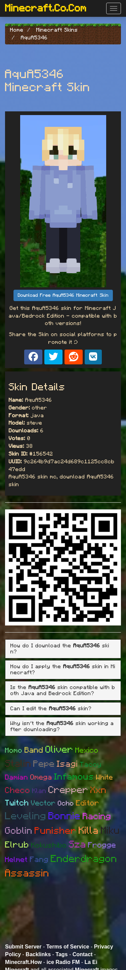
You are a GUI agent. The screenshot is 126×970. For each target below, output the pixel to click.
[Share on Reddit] (74, 357)
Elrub (17, 844)
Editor (87, 803)
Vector (43, 803)
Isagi (67, 764)
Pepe (44, 763)
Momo (14, 750)
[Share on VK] (93, 357)
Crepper (68, 790)
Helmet (16, 859)
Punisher (56, 831)
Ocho (66, 803)
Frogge (102, 845)
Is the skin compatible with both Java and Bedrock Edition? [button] (62, 690)
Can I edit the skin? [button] (51, 708)
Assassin (27, 873)
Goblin (19, 831)
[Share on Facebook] (33, 357)
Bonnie (64, 816)
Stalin (18, 764)
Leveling (25, 816)
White (104, 777)
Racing (97, 816)
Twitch (17, 803)
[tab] (63, 649)
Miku (110, 831)
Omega (41, 777)
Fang (39, 860)
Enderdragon (84, 859)
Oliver (59, 750)
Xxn (98, 790)
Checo (17, 790)
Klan (39, 791)
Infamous (74, 777)
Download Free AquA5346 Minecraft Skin (63, 295)
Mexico (86, 750)
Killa (89, 831)
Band (34, 750)
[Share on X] (53, 357)
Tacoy (91, 764)
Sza (77, 845)
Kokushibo (49, 845)
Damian (16, 777)
